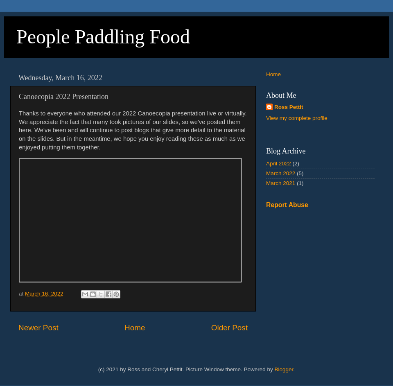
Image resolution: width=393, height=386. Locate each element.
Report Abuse (287, 204)
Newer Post (38, 327)
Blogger (284, 369)
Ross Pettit (288, 107)
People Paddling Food (103, 36)
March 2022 (280, 173)
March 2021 (280, 183)
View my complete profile (297, 118)
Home (134, 327)
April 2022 (278, 163)
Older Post (229, 327)
